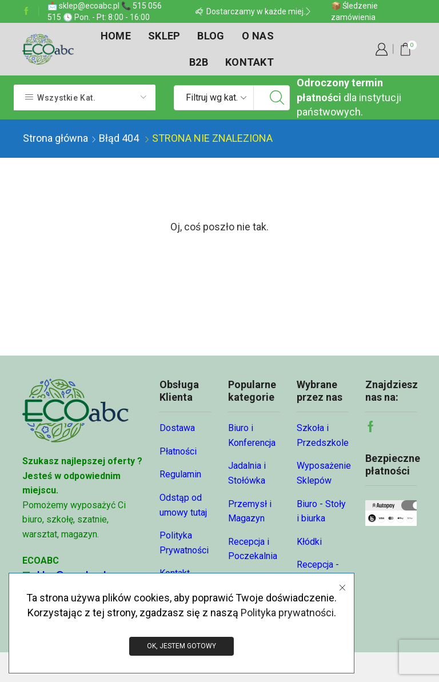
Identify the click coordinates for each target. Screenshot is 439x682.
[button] (199, 11)
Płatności (178, 451)
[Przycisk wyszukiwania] (277, 98)
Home (116, 36)
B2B (198, 62)
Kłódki (309, 541)
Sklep (164, 36)
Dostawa (177, 427)
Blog (210, 36)
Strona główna (55, 138)
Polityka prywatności (287, 612)
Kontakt (249, 62)
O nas (258, 36)
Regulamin (180, 474)
